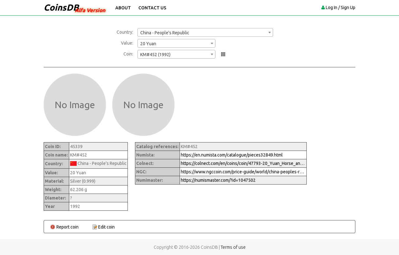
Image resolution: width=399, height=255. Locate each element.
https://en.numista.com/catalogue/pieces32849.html (232, 154)
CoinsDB (61, 7)
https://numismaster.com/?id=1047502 (218, 180)
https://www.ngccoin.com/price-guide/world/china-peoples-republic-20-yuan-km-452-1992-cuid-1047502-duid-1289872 (243, 171)
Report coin (67, 226)
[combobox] (205, 32)
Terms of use (233, 247)
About (123, 7)
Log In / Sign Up (340, 7)
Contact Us (152, 7)
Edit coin (106, 226)
